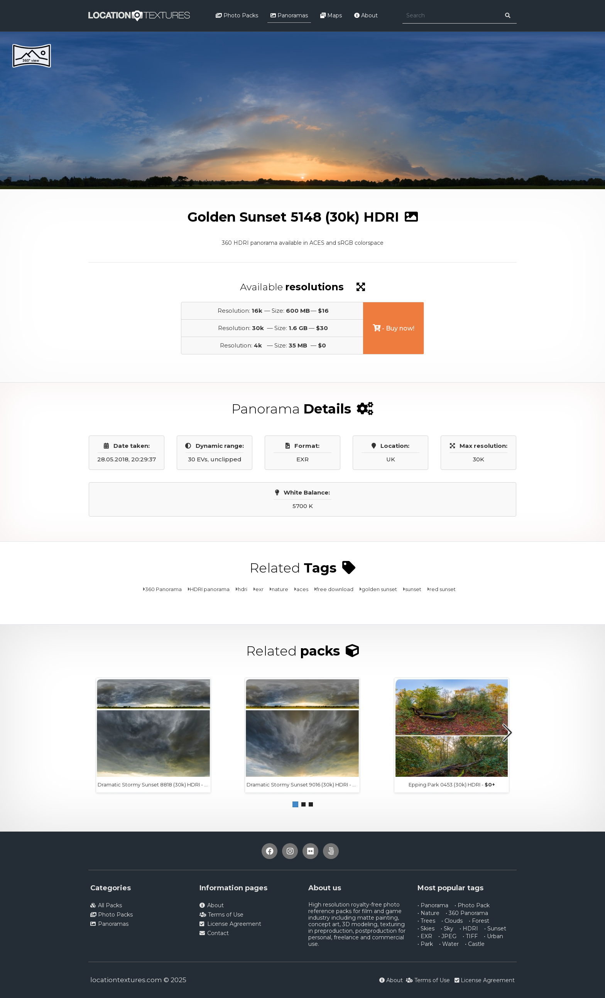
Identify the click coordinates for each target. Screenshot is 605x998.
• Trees (426, 920)
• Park (425, 943)
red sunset (442, 589)
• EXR (424, 936)
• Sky (447, 928)
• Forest (479, 920)
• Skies (425, 928)
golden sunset (379, 589)
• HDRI (469, 928)
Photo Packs (237, 15)
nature (280, 589)
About (366, 15)
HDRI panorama (210, 589)
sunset (413, 589)
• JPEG (447, 936)
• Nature (428, 913)
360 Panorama (163, 589)
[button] (295, 804)
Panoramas (289, 15)
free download (334, 589)
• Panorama (432, 905)
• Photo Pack (472, 905)
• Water (449, 943)
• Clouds (452, 920)
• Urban (493, 936)
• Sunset (495, 928)
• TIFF (470, 936)
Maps (331, 15)
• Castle (475, 943)
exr (259, 589)
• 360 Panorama (467, 913)
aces (302, 589)
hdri (242, 589)
